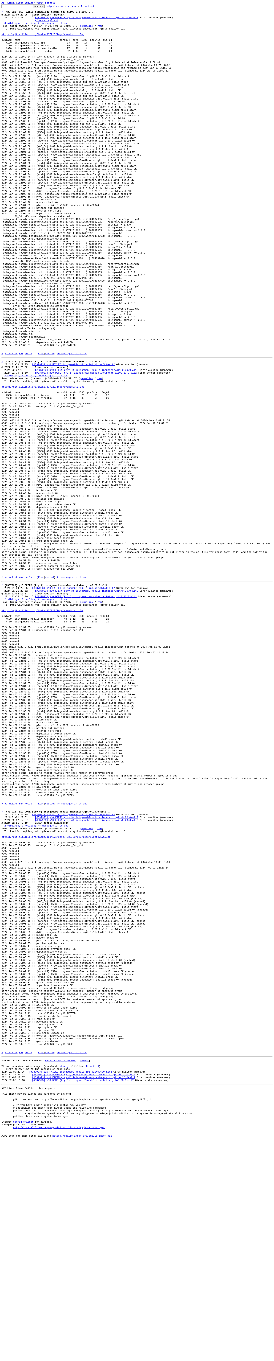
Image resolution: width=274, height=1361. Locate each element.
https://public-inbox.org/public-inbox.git (82, 1357)
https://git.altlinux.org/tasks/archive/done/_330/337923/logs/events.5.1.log (55, 1000)
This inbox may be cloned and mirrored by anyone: (36, 1306)
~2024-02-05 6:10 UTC (60, 1267)
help (55, 7)
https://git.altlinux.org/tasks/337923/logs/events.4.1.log (42, 729)
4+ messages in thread (72, 423)
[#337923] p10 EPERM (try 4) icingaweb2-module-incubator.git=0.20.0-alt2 (86, 442)
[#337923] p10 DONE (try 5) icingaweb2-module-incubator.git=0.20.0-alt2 (86, 445)
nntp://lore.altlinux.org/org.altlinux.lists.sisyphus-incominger (58, 1346)
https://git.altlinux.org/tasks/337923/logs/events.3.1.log (42, 462)
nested (49, 423)
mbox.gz (65, 1274)
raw (99, 30)
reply (28, 423)
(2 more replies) (46, 23)
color (65, 7)
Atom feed (93, 7)
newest (84, 1267)
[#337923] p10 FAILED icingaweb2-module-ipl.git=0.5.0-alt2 (73, 435)
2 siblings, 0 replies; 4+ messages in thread (36, 448)
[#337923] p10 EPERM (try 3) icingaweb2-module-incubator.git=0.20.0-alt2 (86, 20)
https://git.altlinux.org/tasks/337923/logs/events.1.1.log (42, 40)
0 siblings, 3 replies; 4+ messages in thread (36, 27)
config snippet (23, 1340)
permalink (86, 30)
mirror (78, 7)
